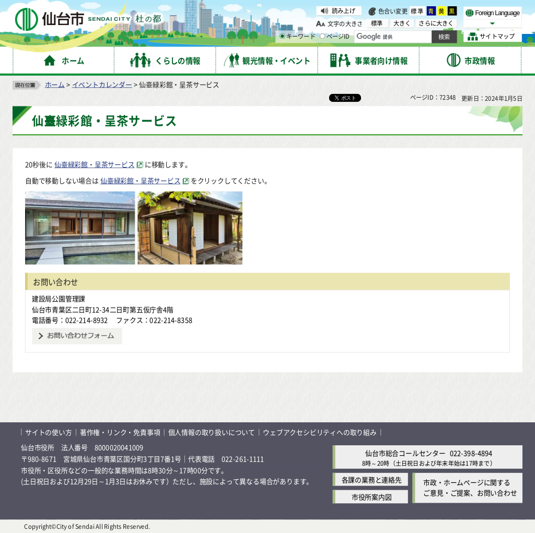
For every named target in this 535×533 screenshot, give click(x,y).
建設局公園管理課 (58, 298)
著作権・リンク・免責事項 (120, 432)
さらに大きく (435, 23)
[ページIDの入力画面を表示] (322, 36)
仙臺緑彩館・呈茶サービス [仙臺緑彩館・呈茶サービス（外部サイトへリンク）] (94, 164)
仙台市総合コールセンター (405, 452)
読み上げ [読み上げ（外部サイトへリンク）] (343, 10)
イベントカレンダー (102, 84)
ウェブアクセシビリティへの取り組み (320, 432)
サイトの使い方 (48, 432)
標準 (417, 11)
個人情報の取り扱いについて (211, 432)
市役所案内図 (372, 497)
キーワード (298, 36)
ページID (335, 36)
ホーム (55, 84)
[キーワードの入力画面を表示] (282, 36)
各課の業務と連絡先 (372, 479)
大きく (402, 23)
